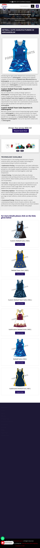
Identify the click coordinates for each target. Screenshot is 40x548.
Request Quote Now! (20, 131)
